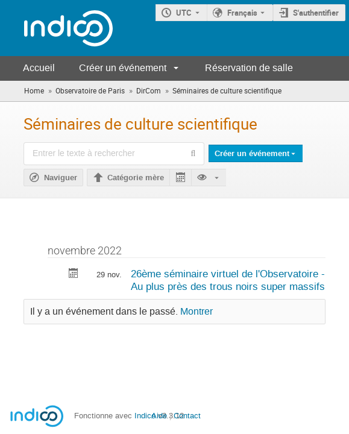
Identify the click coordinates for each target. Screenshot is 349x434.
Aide (159, 415)
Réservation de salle (249, 67)
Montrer (196, 312)
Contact (187, 415)
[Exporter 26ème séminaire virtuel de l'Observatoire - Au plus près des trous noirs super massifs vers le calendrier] (73, 274)
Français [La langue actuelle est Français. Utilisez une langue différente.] (242, 12)
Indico (145, 415)
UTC (184, 12)
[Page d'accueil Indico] (56, 28)
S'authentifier (316, 12)
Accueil (39, 67)
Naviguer (60, 177)
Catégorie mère (135, 177)
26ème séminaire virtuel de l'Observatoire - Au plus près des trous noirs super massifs (228, 280)
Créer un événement (122, 67)
